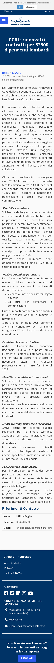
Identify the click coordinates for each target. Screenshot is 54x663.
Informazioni (30, 7)
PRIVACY (9, 567)
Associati (27, 658)
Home (5, 72)
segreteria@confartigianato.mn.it (27, 626)
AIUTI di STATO (12, 563)
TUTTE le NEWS (13, 572)
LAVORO (16, 72)
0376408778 (15, 619)
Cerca (47, 11)
